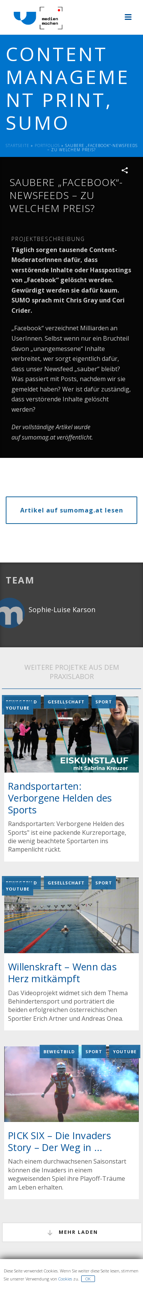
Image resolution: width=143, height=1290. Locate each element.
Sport (103, 702)
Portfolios (47, 145)
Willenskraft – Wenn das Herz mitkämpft (62, 972)
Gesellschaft (66, 702)
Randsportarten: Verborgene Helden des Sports (60, 797)
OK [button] (88, 1279)
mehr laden (72, 1232)
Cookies (65, 1279)
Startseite (17, 145)
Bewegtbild (59, 1051)
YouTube (17, 708)
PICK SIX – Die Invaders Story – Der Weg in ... (59, 1141)
